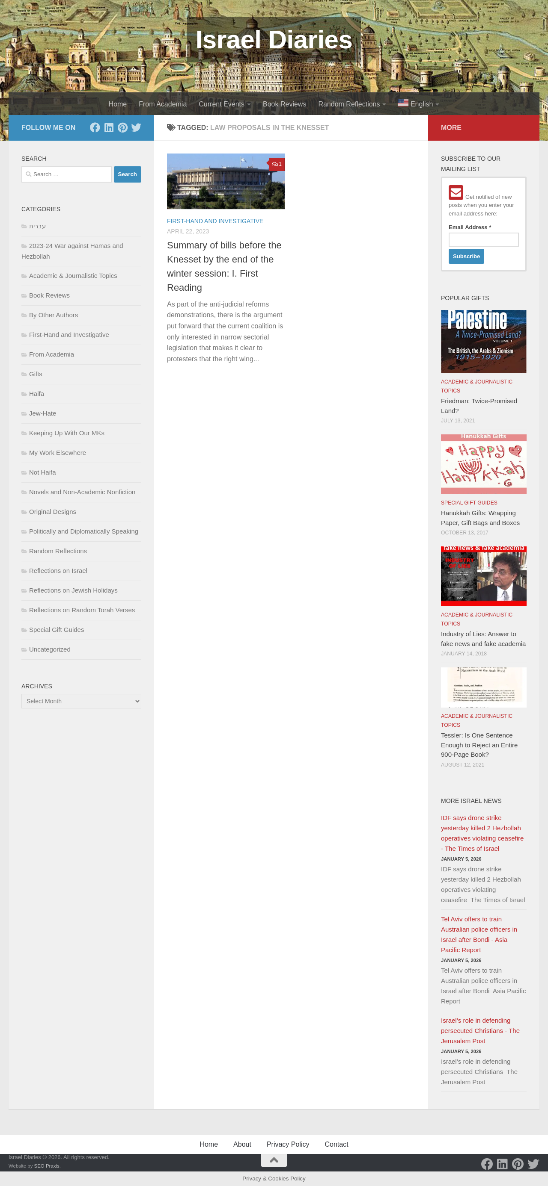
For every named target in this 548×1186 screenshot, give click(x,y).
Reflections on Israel (58, 570)
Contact (336, 1144)
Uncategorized (50, 649)
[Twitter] (136, 127)
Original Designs (52, 511)
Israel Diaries (274, 39)
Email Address (470, 227)
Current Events (221, 104)
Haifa (36, 393)
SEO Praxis (47, 1165)
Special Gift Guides (56, 629)
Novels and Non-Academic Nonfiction (82, 492)
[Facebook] (95, 127)
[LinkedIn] (109, 127)
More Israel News (471, 800)
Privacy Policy (288, 1144)
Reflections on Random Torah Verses (82, 610)
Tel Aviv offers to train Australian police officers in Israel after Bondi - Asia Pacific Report (479, 934)
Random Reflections (349, 104)
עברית (37, 226)
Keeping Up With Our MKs (66, 433)
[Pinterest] (122, 127)
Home (118, 104)
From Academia (163, 104)
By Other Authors (53, 315)
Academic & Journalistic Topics (73, 275)
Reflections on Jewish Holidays (73, 590)
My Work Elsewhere (57, 452)
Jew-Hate (42, 413)
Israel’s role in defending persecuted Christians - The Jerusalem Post (480, 1030)
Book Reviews (284, 104)
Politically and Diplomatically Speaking (83, 531)
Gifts (35, 374)
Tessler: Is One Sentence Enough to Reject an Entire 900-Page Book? (479, 745)
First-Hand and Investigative (215, 221)
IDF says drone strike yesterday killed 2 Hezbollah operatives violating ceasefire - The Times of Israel (482, 833)
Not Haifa (42, 472)
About (242, 1144)
